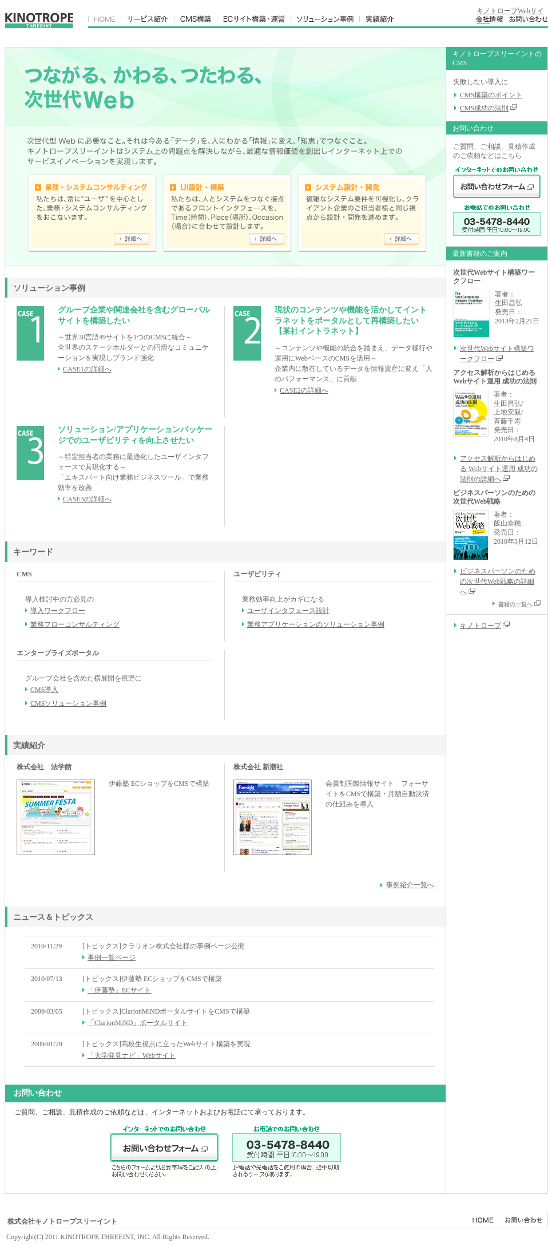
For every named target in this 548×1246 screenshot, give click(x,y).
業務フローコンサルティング (75, 624)
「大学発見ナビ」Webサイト (132, 1055)
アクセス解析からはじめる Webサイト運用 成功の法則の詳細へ (499, 468)
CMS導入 (44, 690)
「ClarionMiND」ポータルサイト (138, 1023)
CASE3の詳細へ (87, 499)
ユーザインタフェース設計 (288, 611)
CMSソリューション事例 (68, 703)
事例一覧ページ (112, 958)
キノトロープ (480, 626)
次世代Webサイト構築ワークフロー (497, 354)
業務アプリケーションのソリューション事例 (315, 624)
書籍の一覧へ (519, 604)
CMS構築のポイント (491, 95)
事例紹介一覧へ (410, 885)
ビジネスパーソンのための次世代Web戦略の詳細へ (497, 581)
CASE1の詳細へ (87, 369)
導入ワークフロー (57, 611)
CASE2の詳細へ (304, 390)
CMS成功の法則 (484, 108)
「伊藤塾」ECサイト (119, 990)
